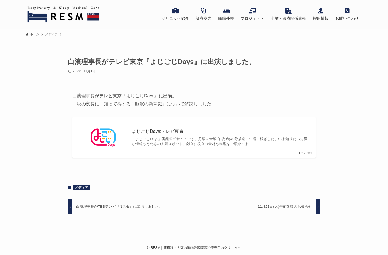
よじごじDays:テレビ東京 (158, 131)
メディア (81, 188)
